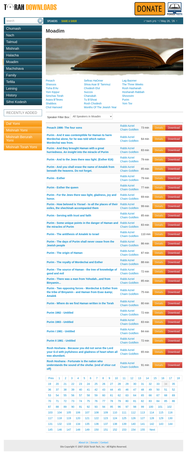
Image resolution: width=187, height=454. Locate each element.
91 (80, 406)
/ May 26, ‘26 (160, 20)
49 (150, 389)
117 (50, 418)
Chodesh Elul (92, 88)
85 (165, 401)
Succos (88, 92)
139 (124, 423)
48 (142, 389)
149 (87, 429)
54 (57, 395)
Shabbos (51, 103)
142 (152, 423)
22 (72, 383)
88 (57, 406)
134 (78, 423)
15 (155, 378)
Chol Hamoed (54, 107)
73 (72, 401)
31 (142, 383)
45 (119, 389)
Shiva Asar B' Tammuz (97, 84)
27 (111, 383)
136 (96, 423)
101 (160, 406)
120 (78, 418)
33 (158, 383)
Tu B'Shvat (90, 99)
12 (131, 378)
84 (158, 401)
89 (65, 406)
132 (59, 423)
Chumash (13, 28)
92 (88, 406)
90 (72, 406)
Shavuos (51, 84)
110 (115, 412)
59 (96, 395)
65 (142, 395)
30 (134, 383)
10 (116, 378)
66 (150, 395)
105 (69, 412)
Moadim (12, 62)
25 (96, 383)
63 (127, 395)
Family (11, 75)
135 (87, 423)
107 (87, 412)
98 (134, 406)
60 (103, 395)
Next (152, 429)
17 (170, 378)
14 (147, 378)
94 (103, 406)
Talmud (11, 42)
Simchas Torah (54, 95)
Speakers (52, 21)
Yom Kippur (53, 92)
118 (59, 418)
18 (178, 378)
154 (133, 429)
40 (80, 389)
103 (50, 412)
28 (119, 383)
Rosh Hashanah (131, 88)
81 (134, 401)
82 (142, 401)
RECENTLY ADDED (21, 113)
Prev (51, 378)
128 (152, 418)
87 (49, 406)
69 (173, 395)
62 (119, 395)
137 (105, 423)
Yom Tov (127, 103)
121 (87, 418)
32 (150, 383)
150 (96, 429)
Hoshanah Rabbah (133, 92)
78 (111, 401)
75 (88, 401)
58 (88, 395)
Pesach (50, 80)
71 (57, 401)
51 (165, 389)
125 (124, 418)
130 (170, 418)
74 (80, 401)
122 (96, 418)
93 (96, 406)
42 (96, 389)
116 (170, 412)
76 (96, 401)
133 (69, 423)
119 (69, 418)
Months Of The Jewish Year (100, 107)
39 (72, 389)
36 (49, 389)
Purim (125, 99)
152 (115, 429)
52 (173, 389)
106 (78, 412)
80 (127, 401)
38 (65, 389)
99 (142, 406)
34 (165, 383)
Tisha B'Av (52, 88)
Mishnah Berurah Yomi (19, 138)
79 (119, 401)
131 (50, 423)
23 (80, 383)
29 (127, 383)
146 (59, 429)
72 (65, 401)
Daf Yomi (13, 124)
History (11, 95)
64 (134, 395)
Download (174, 127)
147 (69, 429)
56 (72, 395)
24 (88, 383)
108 (96, 412)
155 (142, 429)
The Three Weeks (132, 84)
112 (133, 412)
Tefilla (10, 82)
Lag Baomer (129, 80)
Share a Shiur (69, 21)
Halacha (12, 55)
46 (127, 389)
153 (124, 429)
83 (150, 401)
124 (115, 418)
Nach (10, 35)
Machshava (15, 68)
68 (165, 395)
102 (169, 406)
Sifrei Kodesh (16, 102)
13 (139, 378)
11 (124, 378)
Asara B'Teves (54, 99)
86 (173, 401)
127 (142, 418)
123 (105, 418)
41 (88, 389)
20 (57, 383)
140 (133, 423)
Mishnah (12, 48)
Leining (11, 88)
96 (119, 406)
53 (49, 395)
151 (105, 429)
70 (49, 401)
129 (161, 418)
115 (161, 412)
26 (103, 383)
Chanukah (90, 95)
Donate (94, 442)
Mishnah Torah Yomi (21, 147)
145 (50, 429)
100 (151, 406)
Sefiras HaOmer (93, 80)
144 (170, 423)
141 (142, 423)
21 (65, 383)
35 (173, 383)
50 (158, 389)
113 (142, 412)
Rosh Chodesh (93, 103)
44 (111, 389)
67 (158, 395)
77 (103, 401)
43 (103, 389)
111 (124, 412)
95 (111, 406)
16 (162, 378)
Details (159, 127)
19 (49, 383)
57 (80, 395)
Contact (104, 442)
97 (127, 406)
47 (134, 389)
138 (115, 423)
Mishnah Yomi (16, 130)
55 (65, 395)
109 (105, 412)
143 (161, 423)
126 (133, 418)
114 (152, 412)
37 (57, 389)
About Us (83, 442)
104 (59, 412)
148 (78, 429)
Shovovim (128, 95)
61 (111, 395)
